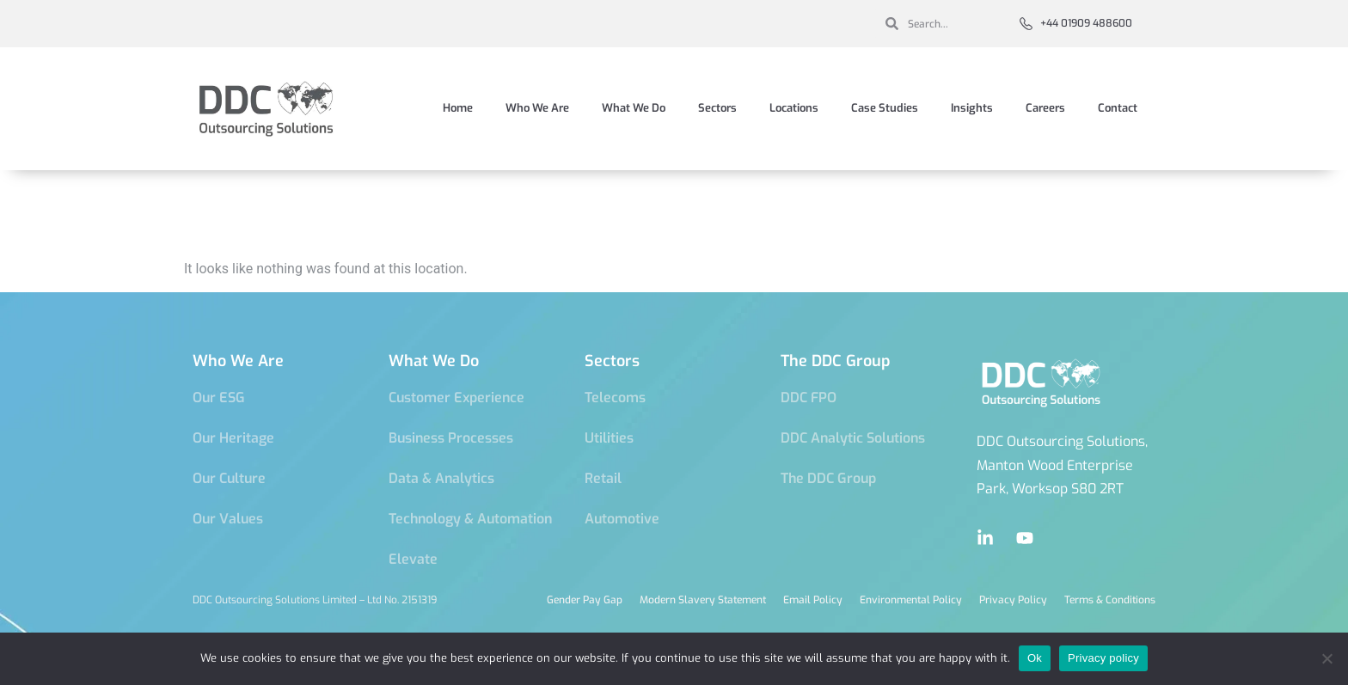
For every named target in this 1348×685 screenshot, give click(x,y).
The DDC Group (836, 361)
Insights (972, 108)
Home (458, 108)
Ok (1034, 657)
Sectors (717, 108)
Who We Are (537, 108)
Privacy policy (1103, 657)
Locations (793, 108)
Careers (1045, 108)
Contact (1117, 108)
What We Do (633, 108)
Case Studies (884, 108)
